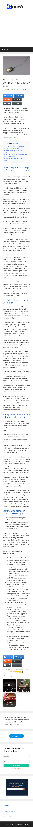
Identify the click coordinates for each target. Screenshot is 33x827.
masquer (15, 143)
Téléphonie (6, 86)
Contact (6, 805)
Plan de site (8, 817)
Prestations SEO (16, 736)
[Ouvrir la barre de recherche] (30, 49)
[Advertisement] (16, 29)
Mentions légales (9, 811)
